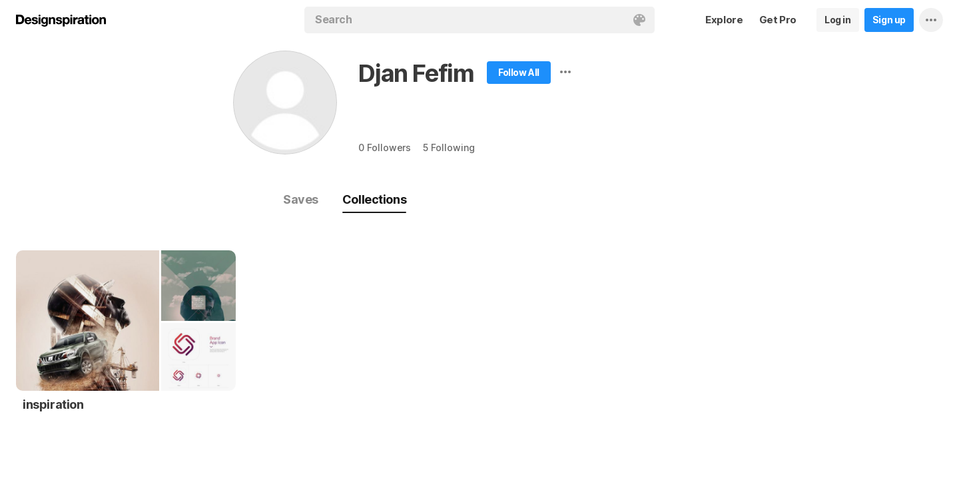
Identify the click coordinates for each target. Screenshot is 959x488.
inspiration (53, 404)
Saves (300, 199)
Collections (374, 199)
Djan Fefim (416, 73)
